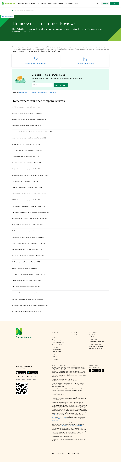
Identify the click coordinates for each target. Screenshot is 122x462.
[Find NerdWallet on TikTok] (103, 371)
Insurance (43, 3)
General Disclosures (65, 418)
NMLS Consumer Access (58, 380)
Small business (69, 3)
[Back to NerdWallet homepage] (13, 11)
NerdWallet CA (73, 454)
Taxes (76, 3)
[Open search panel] (98, 3)
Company (55, 332)
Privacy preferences (95, 344)
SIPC (57, 414)
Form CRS (76, 416)
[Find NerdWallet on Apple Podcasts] (99, 371)
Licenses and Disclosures (72, 380)
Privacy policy (93, 339)
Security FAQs (75, 335)
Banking (27, 3)
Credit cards (20, 3)
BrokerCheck (55, 420)
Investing (60, 3)
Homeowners (30, 10)
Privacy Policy (62, 417)
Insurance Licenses (77, 390)
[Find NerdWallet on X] (90, 371)
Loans (37, 3)
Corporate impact (57, 340)
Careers (54, 337)
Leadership (55, 335)
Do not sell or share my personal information (96, 347)
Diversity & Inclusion (58, 342)
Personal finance (52, 3)
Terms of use (93, 332)
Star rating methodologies (56, 348)
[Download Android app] (32, 373)
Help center (74, 332)
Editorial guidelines (58, 345)
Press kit (54, 356)
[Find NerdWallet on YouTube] (93, 371)
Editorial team (56, 351)
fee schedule (74, 418)
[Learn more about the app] (24, 366)
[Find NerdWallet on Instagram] (96, 371)
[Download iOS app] (21, 373)
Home (33, 3)
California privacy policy (96, 341)
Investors (55, 359)
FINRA (53, 414)
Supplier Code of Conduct (94, 335)
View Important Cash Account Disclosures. (71, 425)
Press (54, 354)
